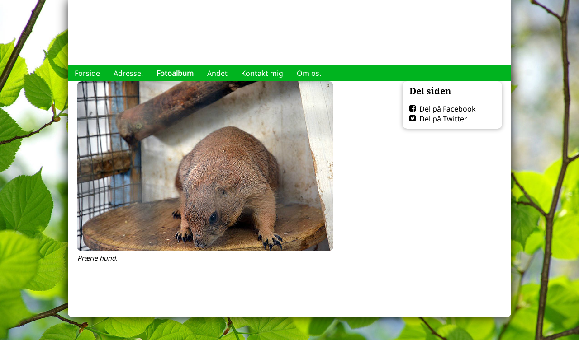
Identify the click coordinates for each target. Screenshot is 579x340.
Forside (87, 73)
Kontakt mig (262, 73)
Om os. (309, 73)
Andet (217, 73)
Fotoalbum (175, 73)
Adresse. (128, 73)
